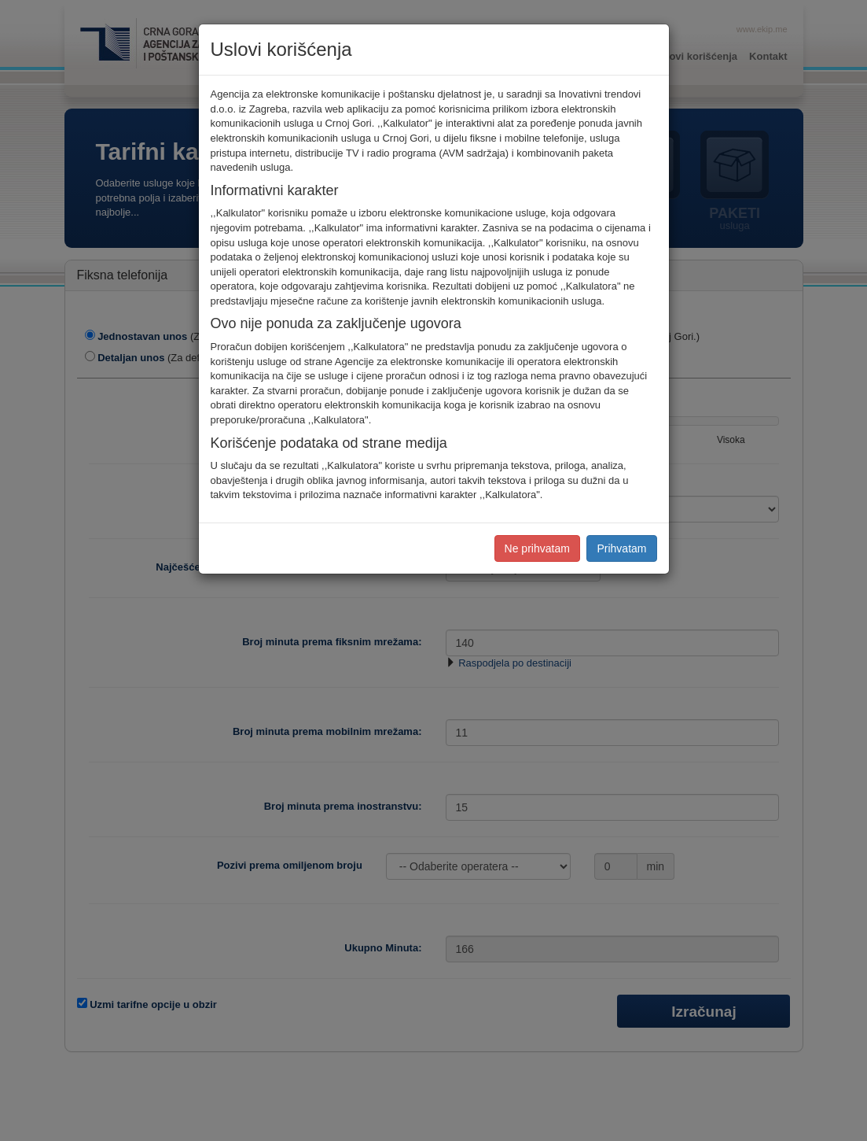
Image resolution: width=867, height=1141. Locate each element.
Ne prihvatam (537, 548)
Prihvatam (621, 548)
